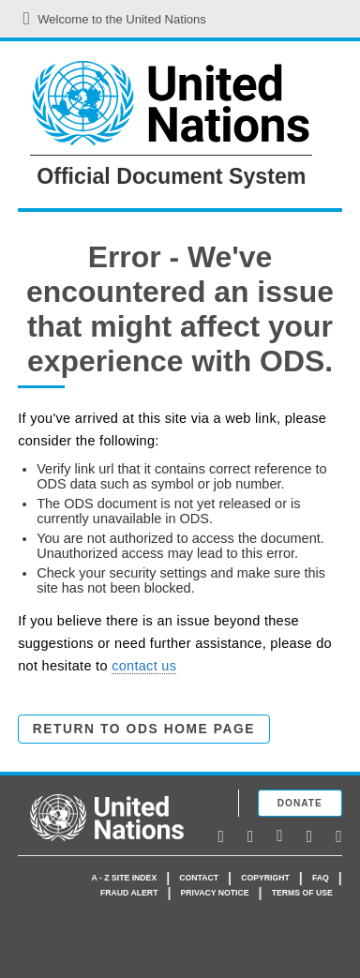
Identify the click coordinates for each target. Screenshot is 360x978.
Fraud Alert (129, 892)
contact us (144, 665)
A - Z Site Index (125, 877)
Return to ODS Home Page (144, 729)
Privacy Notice (215, 892)
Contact (198, 877)
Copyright (265, 877)
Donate (300, 803)
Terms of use (302, 892)
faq (320, 877)
